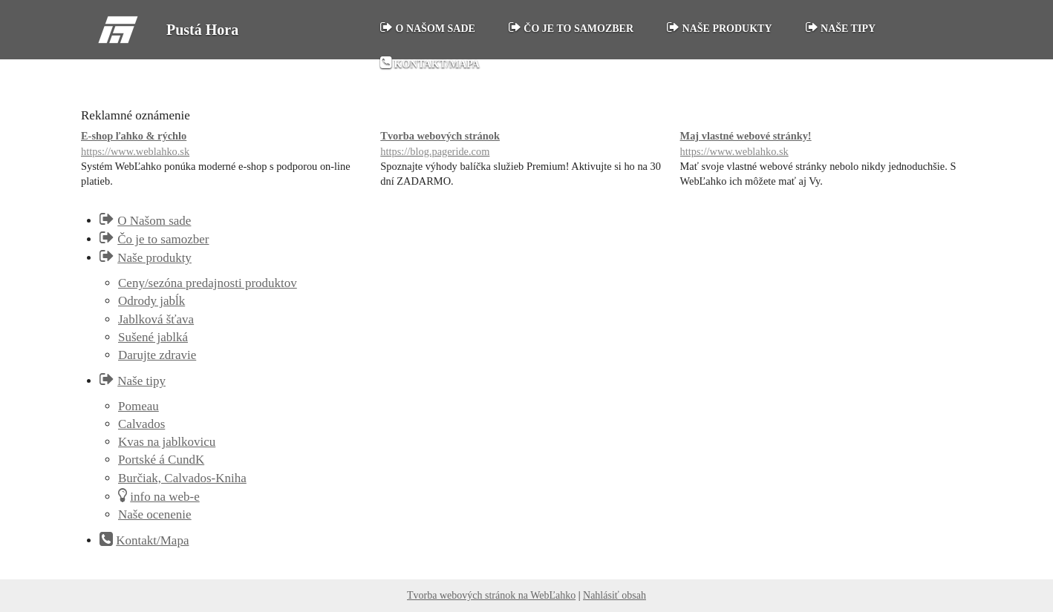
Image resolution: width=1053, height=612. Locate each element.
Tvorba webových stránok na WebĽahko (491, 595)
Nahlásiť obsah (614, 595)
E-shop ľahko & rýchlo (227, 144)
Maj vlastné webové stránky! (826, 144)
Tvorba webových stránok (526, 144)
